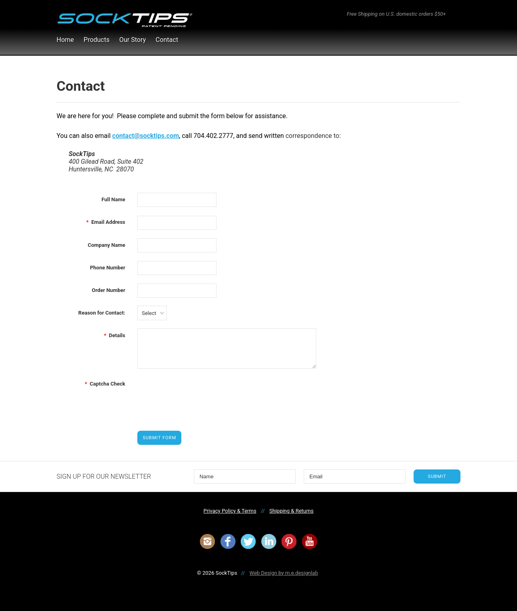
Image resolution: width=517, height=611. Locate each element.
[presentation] (198, 392)
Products (96, 40)
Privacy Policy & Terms (230, 511)
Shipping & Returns (291, 511)
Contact (167, 40)
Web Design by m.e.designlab (284, 573)
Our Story (132, 40)
